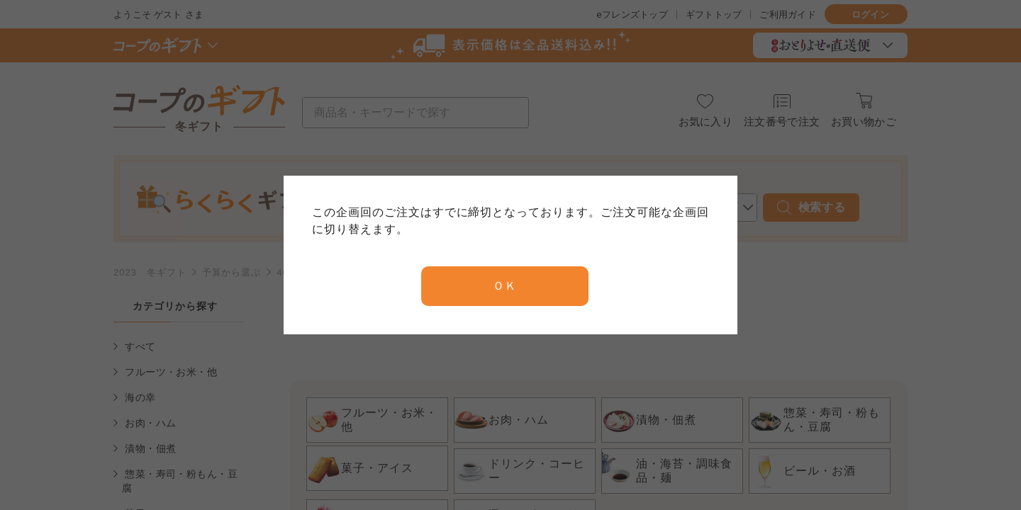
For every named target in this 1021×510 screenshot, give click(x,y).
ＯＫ (505, 286)
